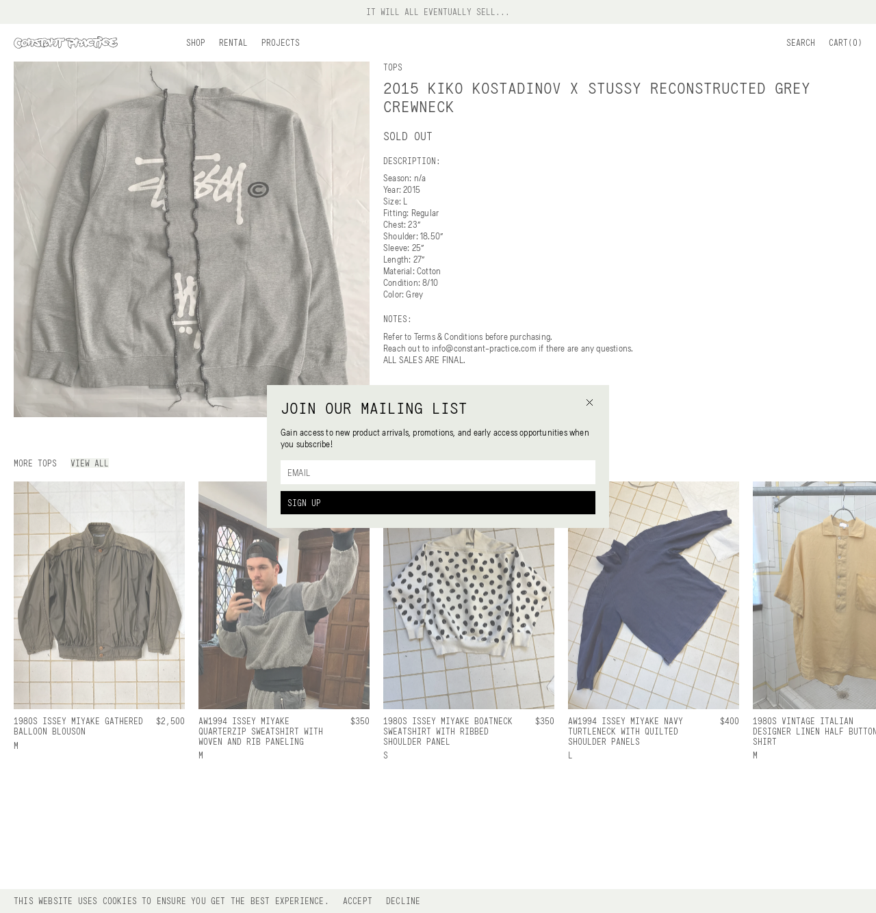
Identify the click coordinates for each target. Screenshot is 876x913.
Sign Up (304, 502)
